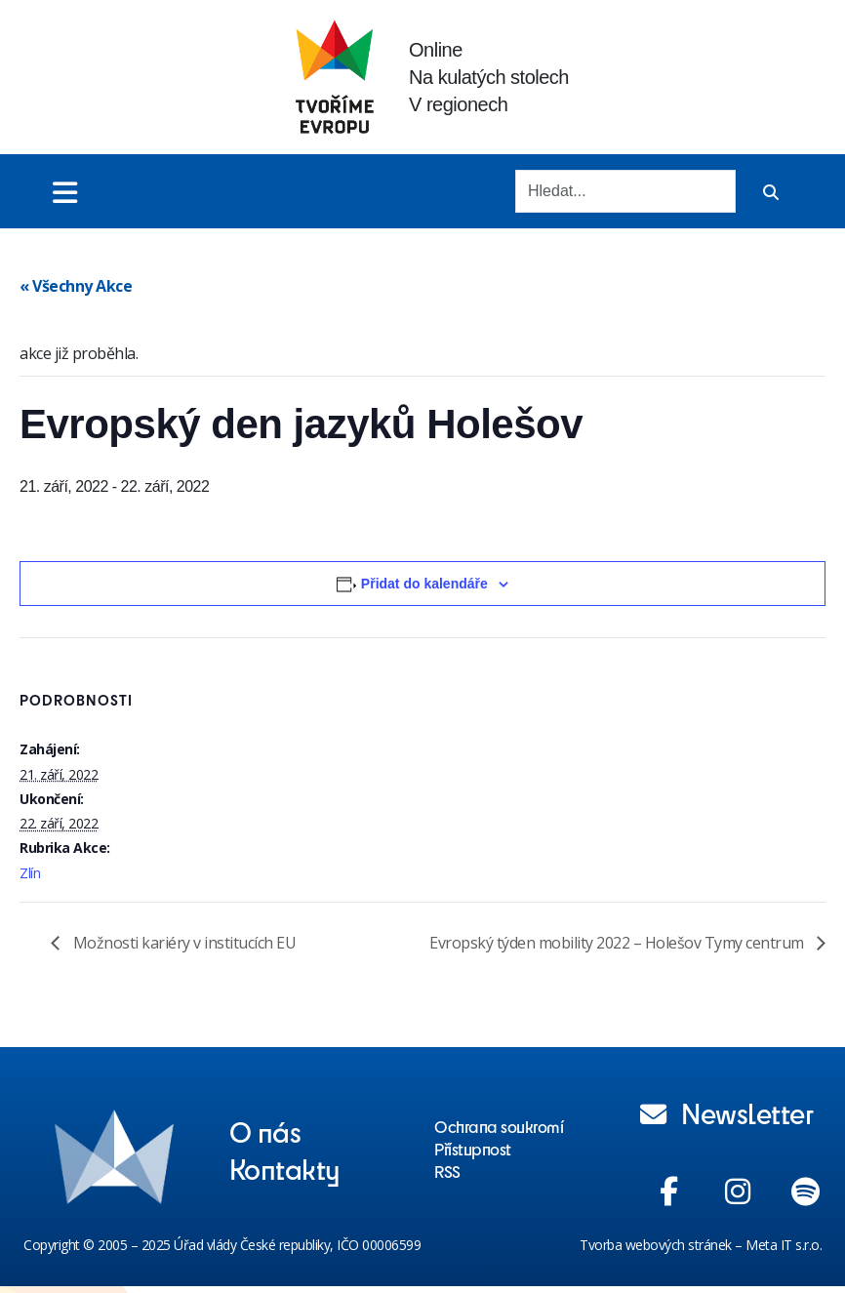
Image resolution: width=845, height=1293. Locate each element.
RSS (447, 1171)
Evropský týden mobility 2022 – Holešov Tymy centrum (618, 942)
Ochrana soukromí (498, 1126)
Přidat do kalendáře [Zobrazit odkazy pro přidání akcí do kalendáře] (424, 583)
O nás (265, 1131)
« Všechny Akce (76, 286)
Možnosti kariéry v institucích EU (182, 942)
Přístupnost (472, 1148)
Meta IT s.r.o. (783, 1244)
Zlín (30, 873)
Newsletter (727, 1112)
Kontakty (285, 1168)
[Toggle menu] (65, 192)
